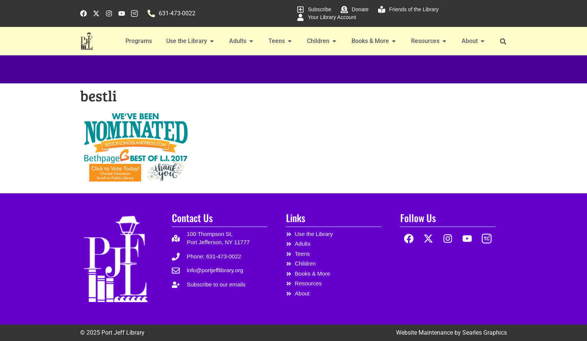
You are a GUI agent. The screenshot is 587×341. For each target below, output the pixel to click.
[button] (503, 41)
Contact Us (192, 218)
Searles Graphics (484, 332)
